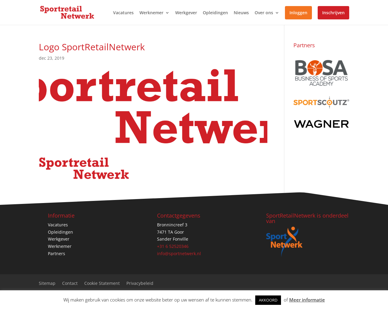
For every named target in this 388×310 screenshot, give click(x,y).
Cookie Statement (102, 283)
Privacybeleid (139, 283)
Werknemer (151, 13)
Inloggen (298, 12)
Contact (70, 283)
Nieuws (241, 13)
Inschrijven (333, 12)
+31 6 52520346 (173, 246)
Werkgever (186, 13)
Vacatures (123, 13)
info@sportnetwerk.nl (179, 253)
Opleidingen (215, 13)
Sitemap (47, 283)
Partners (56, 253)
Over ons (264, 13)
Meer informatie (307, 300)
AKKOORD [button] (268, 300)
